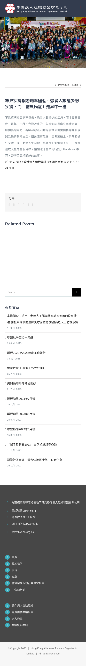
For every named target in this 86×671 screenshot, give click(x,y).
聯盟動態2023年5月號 (21, 413)
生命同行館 (18, 589)
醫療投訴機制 (20, 625)
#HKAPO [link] (73, 161)
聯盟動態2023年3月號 (21, 429)
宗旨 (14, 570)
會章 (14, 576)
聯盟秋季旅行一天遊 (20, 337)
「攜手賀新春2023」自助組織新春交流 (32, 444)
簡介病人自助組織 (22, 605)
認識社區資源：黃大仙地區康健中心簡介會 (34, 459)
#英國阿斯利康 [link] (57, 161)
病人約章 (17, 618)
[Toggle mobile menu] (80, 7)
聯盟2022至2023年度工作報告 (26, 352)
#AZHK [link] (9, 168)
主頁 (14, 557)
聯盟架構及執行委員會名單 (28, 583)
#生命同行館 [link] (13, 161)
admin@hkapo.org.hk (24, 523)
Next (75, 84)
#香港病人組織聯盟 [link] (34, 161)
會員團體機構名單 (22, 612)
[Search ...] (38, 292)
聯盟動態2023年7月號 (21, 398)
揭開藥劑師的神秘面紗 (21, 383)
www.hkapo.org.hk (23, 532)
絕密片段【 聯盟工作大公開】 (26, 368)
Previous (63, 84)
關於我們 (17, 563)
